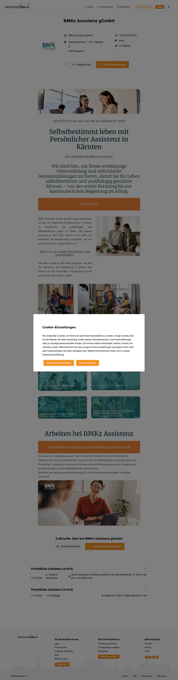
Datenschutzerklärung (53, 354)
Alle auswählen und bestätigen (59, 363)
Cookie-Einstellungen (87, 363)
